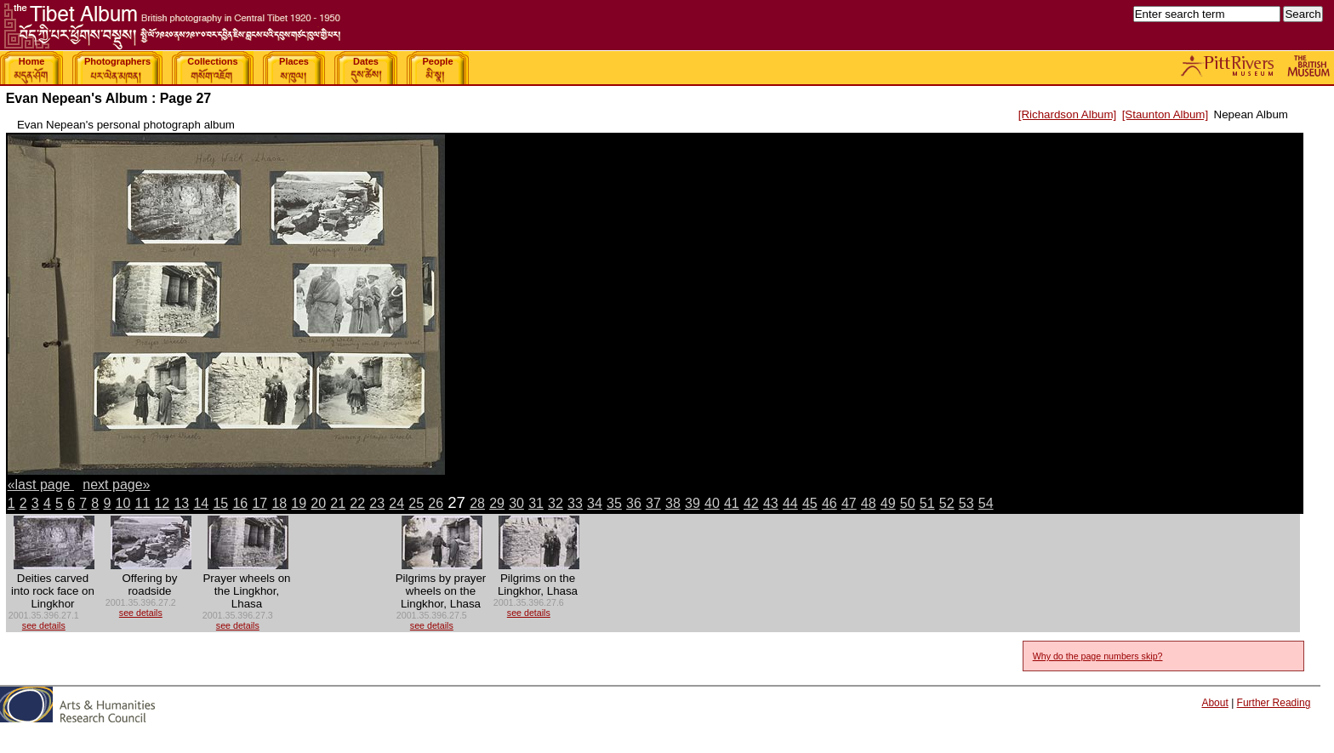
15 (220, 503)
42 (751, 503)
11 (142, 503)
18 (279, 503)
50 (907, 503)
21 (337, 503)
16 (240, 503)
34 (594, 503)
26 (435, 503)
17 (259, 503)
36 (633, 503)
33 (575, 503)
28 (477, 503)
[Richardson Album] (1067, 114)
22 (357, 503)
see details (44, 625)
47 (849, 503)
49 (888, 503)
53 (966, 503)
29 (497, 503)
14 (200, 503)
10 (123, 503)
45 (810, 503)
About (1214, 703)
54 (986, 503)
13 (181, 503)
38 (673, 503)
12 (161, 503)
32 (555, 503)
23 (377, 503)
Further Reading (1274, 703)
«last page (41, 484)
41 (731, 503)
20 (318, 503)
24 (396, 503)
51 (927, 503)
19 (298, 503)
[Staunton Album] (1165, 114)
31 (536, 503)
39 (692, 503)
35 (614, 503)
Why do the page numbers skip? (1098, 656)
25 (416, 503)
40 (712, 503)
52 (947, 503)
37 (653, 503)
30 (516, 503)
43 (770, 503)
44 (790, 503)
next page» (116, 484)
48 (868, 503)
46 (829, 503)
